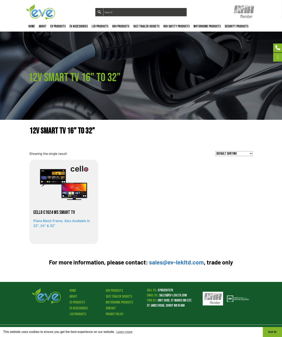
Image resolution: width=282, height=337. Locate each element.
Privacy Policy (115, 314)
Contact (33, 34)
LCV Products (100, 26)
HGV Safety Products (176, 26)
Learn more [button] (125, 331)
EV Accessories (79, 26)
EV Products (58, 26)
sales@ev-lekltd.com (176, 262)
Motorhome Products (207, 26)
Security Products (236, 26)
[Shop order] (234, 153)
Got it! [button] (272, 331)
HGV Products (120, 26)
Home (31, 26)
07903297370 (165, 290)
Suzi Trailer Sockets (146, 26)
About (42, 26)
